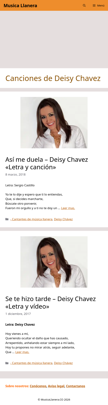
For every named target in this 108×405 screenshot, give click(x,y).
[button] (84, 5)
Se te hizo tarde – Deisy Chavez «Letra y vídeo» (50, 302)
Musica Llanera (20, 5)
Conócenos (38, 386)
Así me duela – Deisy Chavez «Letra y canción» (46, 163)
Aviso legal (56, 386)
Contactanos (75, 386)
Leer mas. (68, 208)
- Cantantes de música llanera (31, 219)
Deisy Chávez (63, 219)
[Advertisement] (54, 41)
